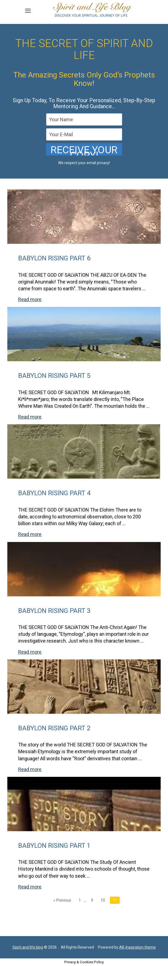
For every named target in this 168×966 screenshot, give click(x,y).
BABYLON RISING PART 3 (54, 611)
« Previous (62, 900)
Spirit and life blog (27, 947)
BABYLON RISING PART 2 (54, 728)
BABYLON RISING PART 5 (54, 375)
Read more (30, 299)
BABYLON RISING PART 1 (54, 845)
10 (103, 900)
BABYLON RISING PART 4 (54, 493)
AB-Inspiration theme (137, 947)
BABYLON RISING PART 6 (54, 258)
